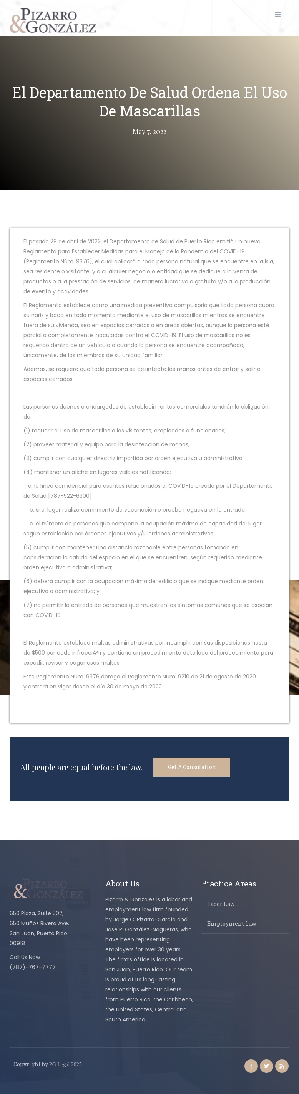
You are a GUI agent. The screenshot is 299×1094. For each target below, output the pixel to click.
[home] (53, 20)
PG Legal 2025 (65, 1064)
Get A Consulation (192, 767)
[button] (277, 14)
